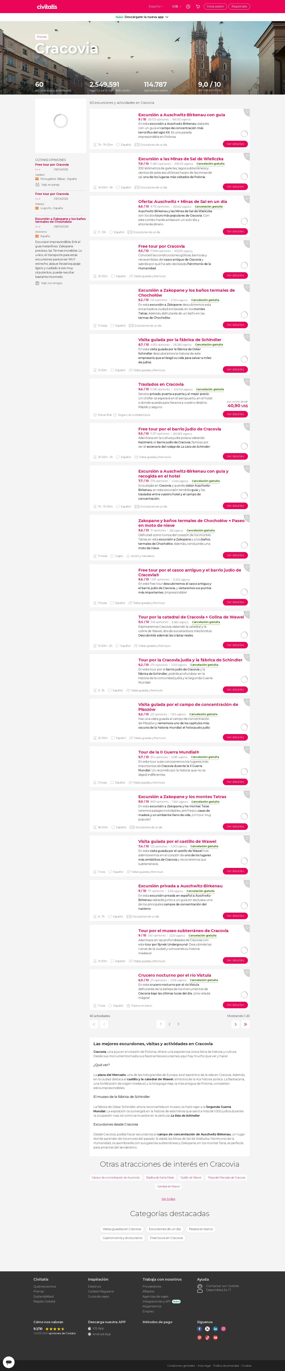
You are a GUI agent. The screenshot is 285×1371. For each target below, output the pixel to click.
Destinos (94, 1286)
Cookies (247, 1365)
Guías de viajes (98, 1296)
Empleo (148, 1311)
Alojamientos (151, 1306)
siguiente (235, 1024)
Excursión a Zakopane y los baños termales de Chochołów (60, 220)
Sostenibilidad (43, 1296)
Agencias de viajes (155, 1296)
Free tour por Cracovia (52, 164)
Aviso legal (204, 1365)
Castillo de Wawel (190, 1177)
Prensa (38, 1291)
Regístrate (239, 6)
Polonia (42, 37)
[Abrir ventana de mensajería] (9, 1362)
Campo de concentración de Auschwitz (116, 1177)
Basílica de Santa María (160, 1177)
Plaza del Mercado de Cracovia (226, 1177)
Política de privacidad (226, 1365)
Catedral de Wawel (168, 1186)
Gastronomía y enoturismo (122, 1238)
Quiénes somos (44, 1286)
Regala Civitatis (44, 1301)
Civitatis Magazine (101, 1291)
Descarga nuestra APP (107, 1322)
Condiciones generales (181, 1365)
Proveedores (151, 1286)
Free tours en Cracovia (166, 1238)
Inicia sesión (215, 6)
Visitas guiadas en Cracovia (122, 1229)
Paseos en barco (201, 1229)
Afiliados (148, 1291)
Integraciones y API (156, 1301)
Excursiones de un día (165, 1229)
